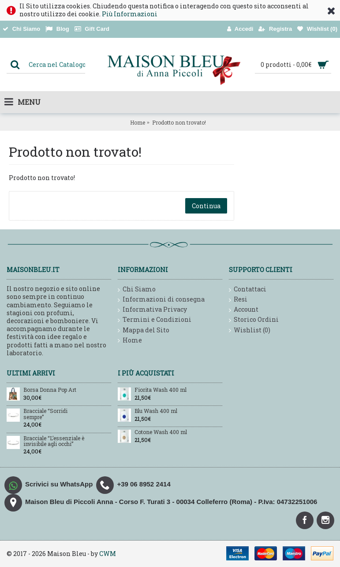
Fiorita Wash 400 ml (161, 390)
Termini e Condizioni (154, 319)
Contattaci (247, 289)
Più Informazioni (129, 14)
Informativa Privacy (152, 309)
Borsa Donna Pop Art (49, 390)
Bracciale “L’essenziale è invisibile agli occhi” (53, 441)
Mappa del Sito (143, 330)
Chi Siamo (137, 289)
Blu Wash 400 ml (156, 411)
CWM (107, 553)
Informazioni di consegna (161, 299)
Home (137, 122)
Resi (238, 299)
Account (243, 309)
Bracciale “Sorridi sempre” (45, 414)
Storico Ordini (254, 319)
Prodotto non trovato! (179, 122)
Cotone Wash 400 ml (161, 432)
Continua (206, 206)
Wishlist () (249, 330)
